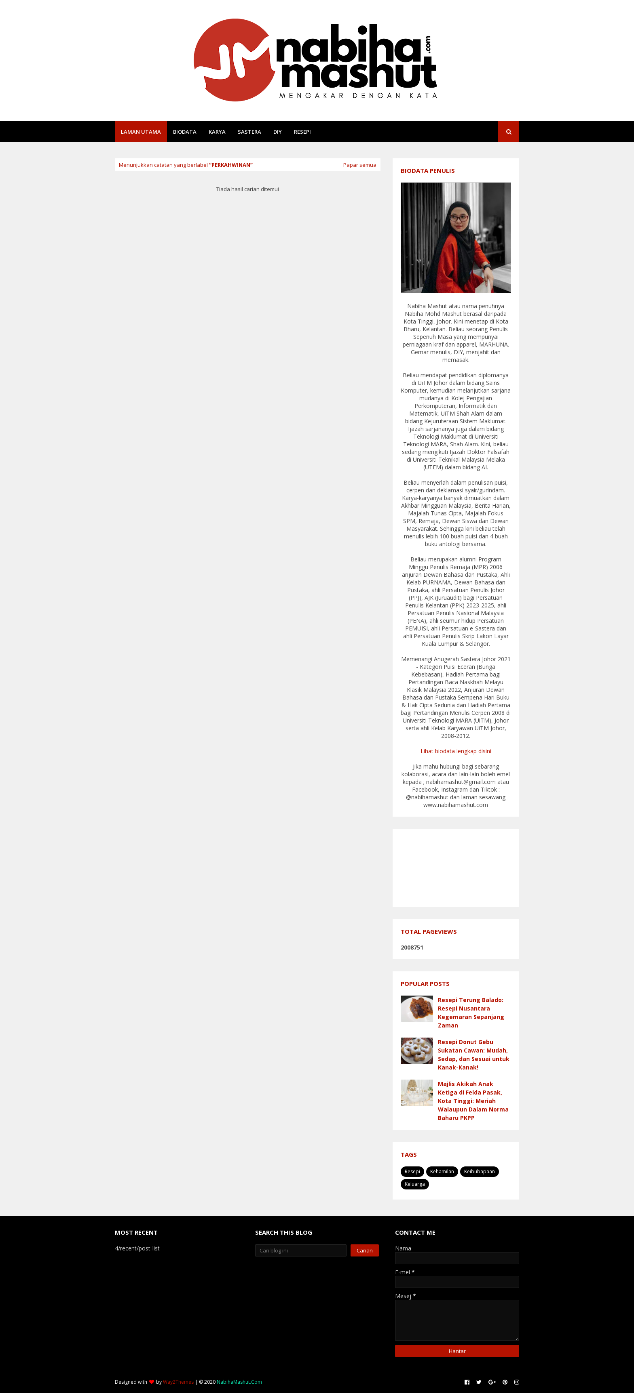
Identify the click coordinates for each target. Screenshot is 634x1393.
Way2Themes (178, 1381)
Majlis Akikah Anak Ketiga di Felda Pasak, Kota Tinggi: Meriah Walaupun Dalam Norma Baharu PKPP (473, 1101)
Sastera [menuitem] (249, 131)
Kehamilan (442, 1171)
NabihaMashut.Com (239, 1381)
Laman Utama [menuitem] (141, 131)
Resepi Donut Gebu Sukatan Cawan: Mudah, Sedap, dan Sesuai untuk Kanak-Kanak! (473, 1054)
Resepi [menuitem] (302, 131)
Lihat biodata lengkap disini (456, 751)
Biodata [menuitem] (185, 131)
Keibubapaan (479, 1171)
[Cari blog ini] (301, 1250)
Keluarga (415, 1184)
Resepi (412, 1171)
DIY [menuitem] (277, 131)
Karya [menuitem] (217, 131)
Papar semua (359, 164)
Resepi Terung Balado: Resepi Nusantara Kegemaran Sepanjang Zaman (471, 1012)
